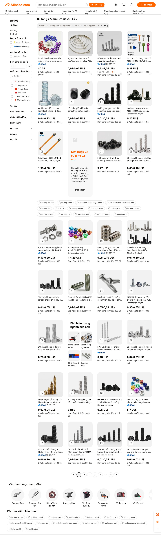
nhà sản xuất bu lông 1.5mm (89, 202)
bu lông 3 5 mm (46, 202)
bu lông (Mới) (90, 25)
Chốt (77, 25)
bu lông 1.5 (44, 208)
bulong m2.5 (15, 529)
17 (111, 475)
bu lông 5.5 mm (95, 208)
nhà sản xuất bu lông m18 (20, 523)
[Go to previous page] (73, 474)
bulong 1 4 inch (92, 517)
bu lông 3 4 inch (89, 523)
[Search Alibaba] (60, 4)
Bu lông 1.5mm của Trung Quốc (120, 202)
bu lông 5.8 (64, 214)
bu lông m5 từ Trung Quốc (134, 523)
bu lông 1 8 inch (109, 523)
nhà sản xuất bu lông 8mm (65, 523)
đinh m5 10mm (128, 517)
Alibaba (42, 25)
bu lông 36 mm (76, 208)
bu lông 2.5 (110, 517)
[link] (157, 514)
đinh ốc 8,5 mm (46, 214)
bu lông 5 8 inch (101, 214)
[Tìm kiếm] (97, 5)
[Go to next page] (116, 474)
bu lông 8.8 (32, 529)
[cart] (124, 5)
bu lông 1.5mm (132, 208)
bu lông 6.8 (114, 208)
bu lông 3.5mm (82, 214)
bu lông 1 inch (73, 517)
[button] (86, 5)
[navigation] (20, 247)
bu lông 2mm (65, 202)
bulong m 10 (121, 214)
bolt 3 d (59, 208)
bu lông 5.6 (42, 523)
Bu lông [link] (104, 25)
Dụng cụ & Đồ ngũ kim (60, 25)
